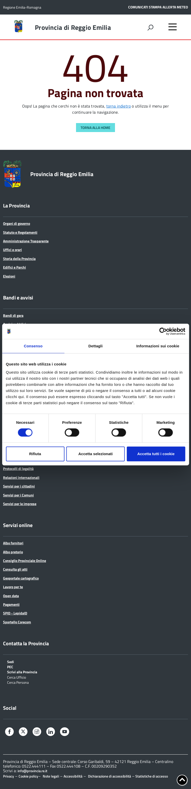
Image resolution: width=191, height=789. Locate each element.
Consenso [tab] (33, 346)
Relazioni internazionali (21, 477)
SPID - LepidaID (15, 613)
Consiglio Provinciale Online (24, 560)
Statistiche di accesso (151, 776)
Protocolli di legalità (18, 468)
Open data (11, 595)
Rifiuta (35, 454)
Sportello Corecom (17, 622)
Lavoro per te (13, 586)
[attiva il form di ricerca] (150, 27)
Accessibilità (73, 776)
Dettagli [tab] (96, 346)
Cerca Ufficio (16, 677)
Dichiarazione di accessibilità (109, 776)
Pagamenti (11, 604)
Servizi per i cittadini (19, 486)
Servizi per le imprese (19, 503)
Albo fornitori (13, 543)
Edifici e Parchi (14, 267)
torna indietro (118, 106)
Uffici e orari (12, 249)
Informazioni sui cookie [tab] (157, 346)
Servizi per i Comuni (18, 495)
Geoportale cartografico (21, 578)
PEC (10, 666)
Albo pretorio (13, 552)
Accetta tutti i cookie (156, 454)
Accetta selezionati (95, 454)
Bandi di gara (13, 315)
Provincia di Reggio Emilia (73, 27)
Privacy (8, 776)
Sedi (10, 661)
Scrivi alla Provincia (22, 671)
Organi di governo (16, 223)
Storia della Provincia (19, 258)
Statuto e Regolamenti (20, 232)
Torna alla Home (95, 127)
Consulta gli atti (15, 569)
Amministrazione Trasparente (26, 241)
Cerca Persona (18, 682)
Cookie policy (28, 776)
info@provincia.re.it (32, 771)
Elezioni (9, 276)
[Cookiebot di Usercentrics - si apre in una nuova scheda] (163, 331)
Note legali (51, 776)
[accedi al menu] (172, 27)
